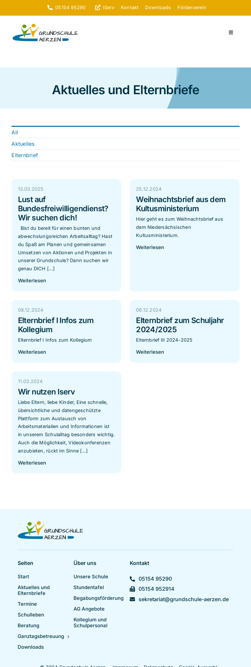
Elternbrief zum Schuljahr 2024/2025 (180, 325)
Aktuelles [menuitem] (22, 144)
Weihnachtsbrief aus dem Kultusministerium (181, 204)
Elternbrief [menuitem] (24, 155)
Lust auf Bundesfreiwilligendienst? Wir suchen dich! (63, 208)
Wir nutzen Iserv (46, 391)
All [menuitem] (14, 132)
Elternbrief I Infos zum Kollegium (56, 325)
